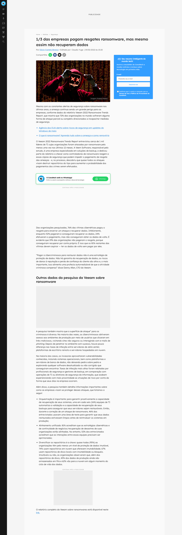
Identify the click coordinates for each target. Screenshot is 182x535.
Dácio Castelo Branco (49, 50)
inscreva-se (133, 84)
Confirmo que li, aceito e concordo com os (134, 93)
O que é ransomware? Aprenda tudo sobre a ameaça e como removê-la (74, 135)
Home (38, 34)
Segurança (54, 34)
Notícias (45, 34)
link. (38, 512)
